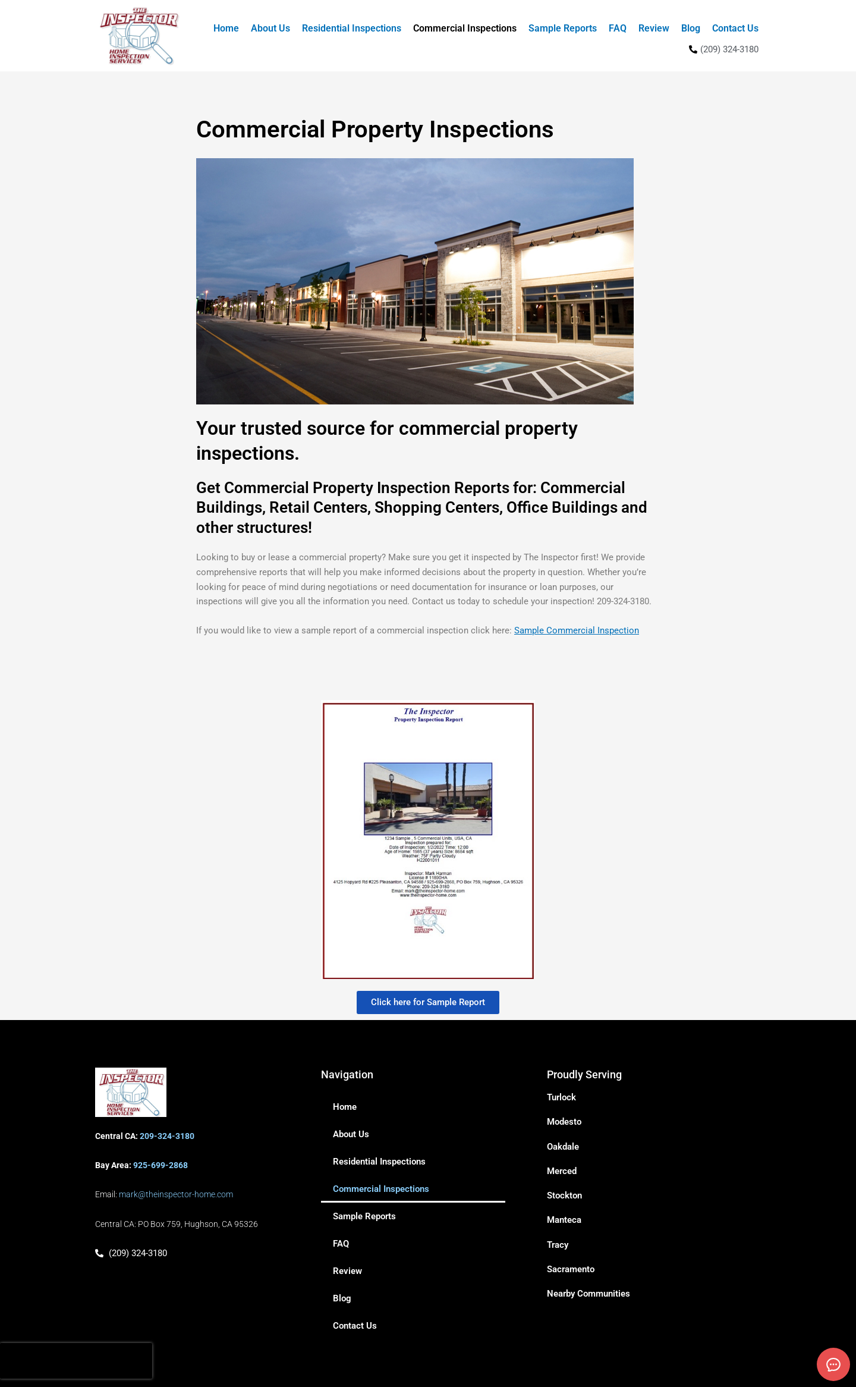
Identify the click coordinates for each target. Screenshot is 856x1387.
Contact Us (735, 28)
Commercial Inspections (465, 28)
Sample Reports (562, 28)
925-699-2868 (160, 1165)
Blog (690, 28)
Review (653, 28)
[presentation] (76, 1361)
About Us (270, 28)
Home (226, 28)
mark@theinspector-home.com (176, 1194)
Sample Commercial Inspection (576, 630)
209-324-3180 (167, 1136)
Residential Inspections (351, 28)
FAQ (618, 28)
